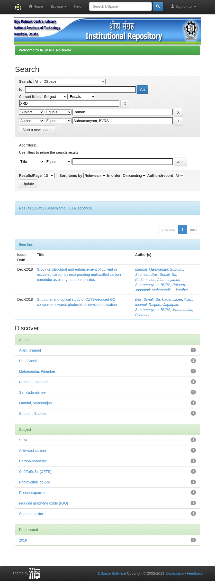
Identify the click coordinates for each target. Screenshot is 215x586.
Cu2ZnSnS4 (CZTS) (35, 472)
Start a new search (37, 130)
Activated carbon (32, 450)
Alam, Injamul (168, 280)
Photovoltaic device (34, 482)
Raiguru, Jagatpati (163, 305)
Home (36, 6)
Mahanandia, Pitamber (170, 290)
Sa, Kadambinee (169, 299)
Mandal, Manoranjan (151, 269)
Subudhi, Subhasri (33, 413)
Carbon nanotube (33, 461)
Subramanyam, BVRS (152, 285)
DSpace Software (112, 573)
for (21, 89)
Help (78, 6)
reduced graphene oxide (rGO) (43, 503)
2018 (23, 540)
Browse (59, 6)
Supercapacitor (31, 514)
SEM (23, 440)
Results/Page (30, 175)
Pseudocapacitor (32, 493)
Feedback (195, 573)
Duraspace (175, 573)
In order (114, 175)
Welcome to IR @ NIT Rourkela (45, 50)
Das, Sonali (160, 274)
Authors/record (160, 175)
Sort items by (70, 175)
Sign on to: (183, 6)
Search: (25, 81)
